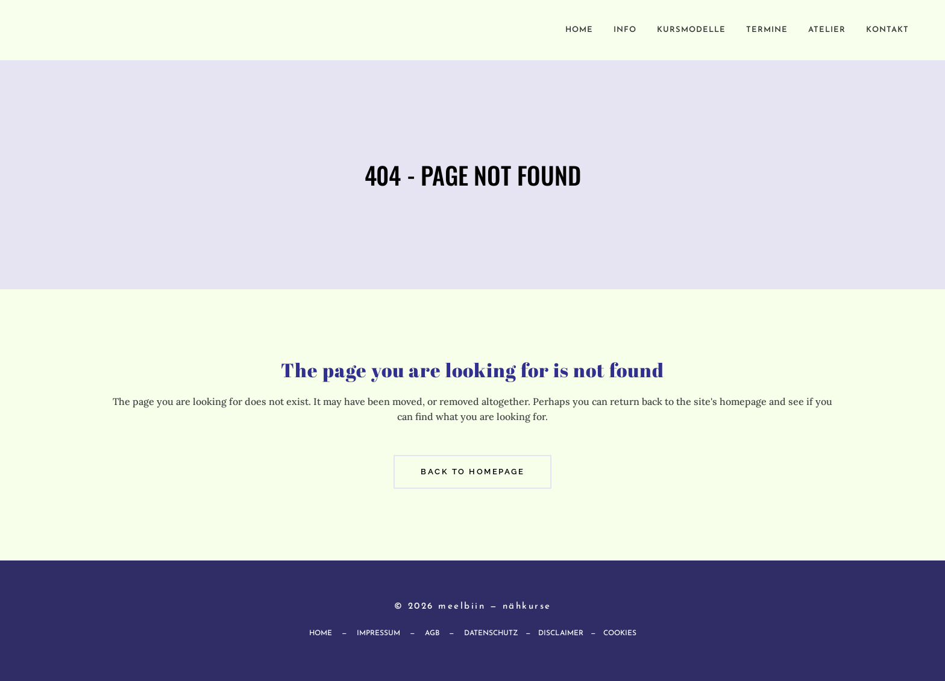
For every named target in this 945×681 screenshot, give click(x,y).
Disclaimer (560, 633)
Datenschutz (491, 633)
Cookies (619, 633)
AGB (432, 633)
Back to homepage (472, 471)
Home (320, 633)
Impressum (378, 633)
